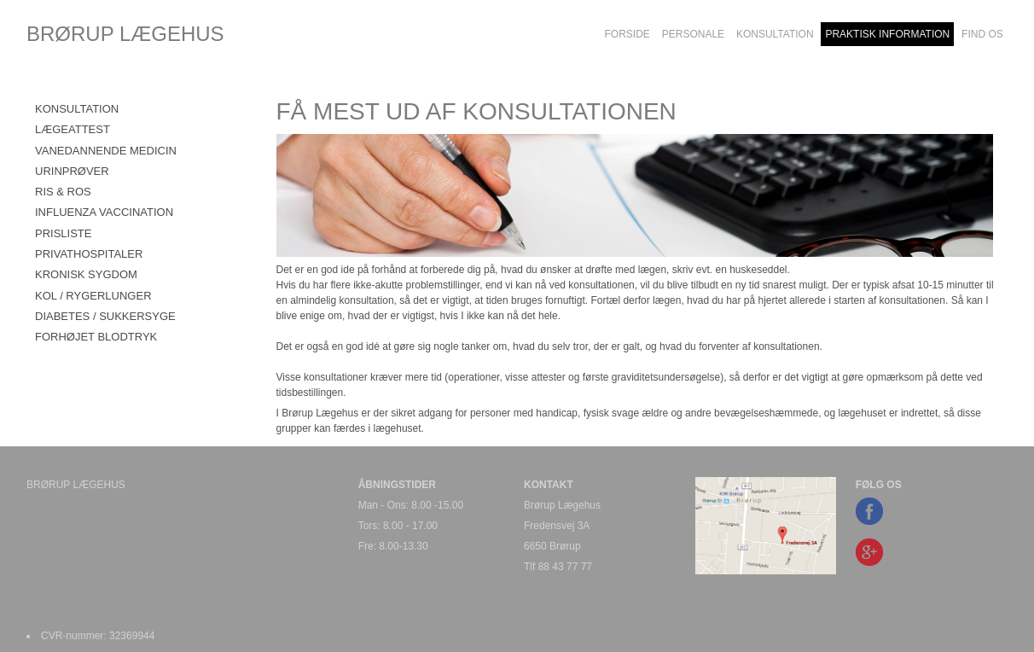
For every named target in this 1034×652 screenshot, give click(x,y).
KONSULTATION (77, 108)
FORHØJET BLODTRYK (96, 336)
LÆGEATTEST (72, 129)
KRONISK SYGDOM (86, 274)
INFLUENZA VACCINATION (104, 212)
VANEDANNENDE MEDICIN (106, 150)
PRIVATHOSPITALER (88, 253)
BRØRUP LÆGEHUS (125, 34)
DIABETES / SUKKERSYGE (105, 316)
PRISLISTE (63, 233)
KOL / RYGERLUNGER (93, 295)
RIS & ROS (63, 191)
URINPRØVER (72, 171)
